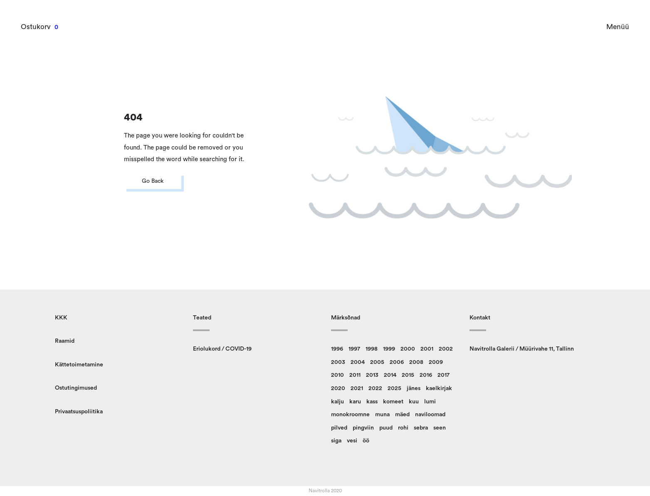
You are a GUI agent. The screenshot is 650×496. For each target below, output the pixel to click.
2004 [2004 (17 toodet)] (358, 362)
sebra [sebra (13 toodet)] (421, 428)
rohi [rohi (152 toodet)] (403, 428)
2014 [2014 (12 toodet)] (390, 375)
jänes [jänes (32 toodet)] (413, 388)
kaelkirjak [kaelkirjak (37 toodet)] (439, 388)
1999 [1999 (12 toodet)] (389, 349)
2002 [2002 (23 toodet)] (446, 349)
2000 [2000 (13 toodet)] (407, 349)
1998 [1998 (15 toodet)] (372, 349)
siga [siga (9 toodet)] (336, 441)
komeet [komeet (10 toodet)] (393, 402)
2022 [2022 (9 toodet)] (375, 388)
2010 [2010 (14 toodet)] (337, 375)
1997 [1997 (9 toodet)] (354, 349)
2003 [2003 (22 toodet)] (338, 362)
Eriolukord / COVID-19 (222, 349)
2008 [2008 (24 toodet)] (416, 362)
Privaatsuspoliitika (79, 412)
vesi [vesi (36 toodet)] (352, 441)
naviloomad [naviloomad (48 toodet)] (430, 414)
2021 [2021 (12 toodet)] (357, 388)
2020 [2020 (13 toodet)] (338, 388)
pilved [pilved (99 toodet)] (339, 428)
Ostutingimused (76, 388)
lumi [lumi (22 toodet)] (430, 402)
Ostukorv (36, 26)
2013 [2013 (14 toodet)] (372, 375)
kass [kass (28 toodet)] (372, 402)
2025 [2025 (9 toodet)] (394, 388)
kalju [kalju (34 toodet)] (337, 402)
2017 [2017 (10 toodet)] (443, 375)
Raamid (64, 341)
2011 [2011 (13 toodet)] (355, 375)
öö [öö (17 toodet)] (366, 441)
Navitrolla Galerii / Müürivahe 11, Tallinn (522, 349)
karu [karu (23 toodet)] (355, 402)
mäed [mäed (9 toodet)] (402, 414)
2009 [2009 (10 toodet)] (436, 362)
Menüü (617, 26)
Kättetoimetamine (79, 365)
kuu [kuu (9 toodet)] (414, 402)
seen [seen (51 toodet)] (439, 428)
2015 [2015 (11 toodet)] (408, 375)
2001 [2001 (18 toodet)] (426, 349)
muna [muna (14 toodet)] (382, 414)
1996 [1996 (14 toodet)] (337, 349)
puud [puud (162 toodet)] (386, 428)
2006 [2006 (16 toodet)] (397, 362)
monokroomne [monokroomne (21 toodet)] (350, 414)
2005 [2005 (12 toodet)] (377, 362)
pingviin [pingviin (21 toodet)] (363, 428)
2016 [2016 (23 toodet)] (426, 375)
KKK (61, 318)
